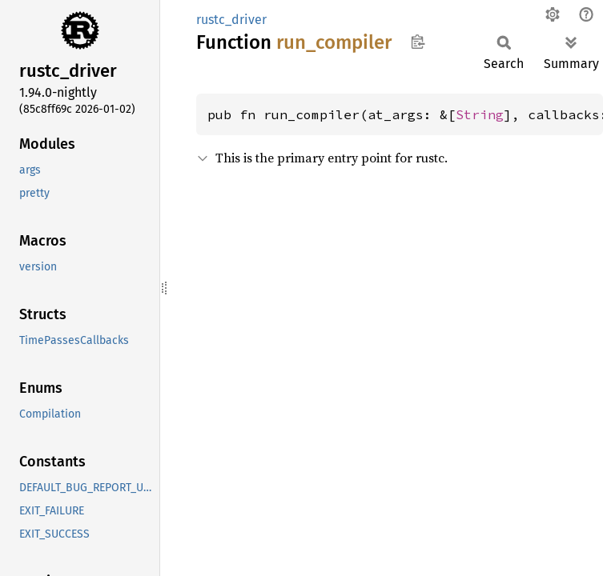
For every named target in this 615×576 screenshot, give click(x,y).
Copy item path (417, 41)
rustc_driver (231, 19)
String (480, 114)
